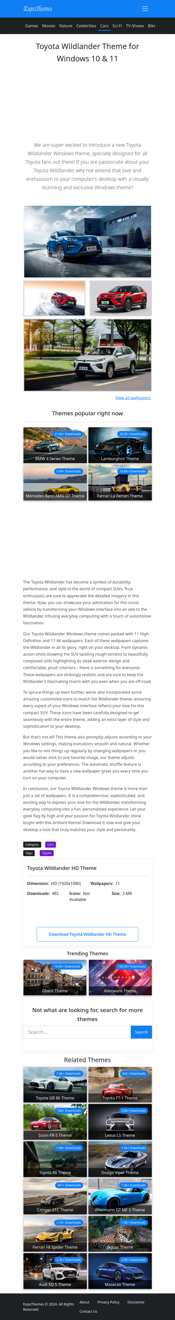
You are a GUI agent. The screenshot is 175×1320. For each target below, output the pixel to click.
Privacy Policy (108, 1302)
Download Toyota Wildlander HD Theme (87, 934)
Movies (48, 26)
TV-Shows (135, 26)
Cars (104, 26)
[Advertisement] (88, 102)
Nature (65, 26)
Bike (152, 26)
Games (31, 26)
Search (141, 1032)
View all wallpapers (133, 398)
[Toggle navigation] (145, 9)
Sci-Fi (117, 26)
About (84, 1302)
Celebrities (86, 26)
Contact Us (88, 1311)
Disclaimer (136, 1302)
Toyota (46, 853)
